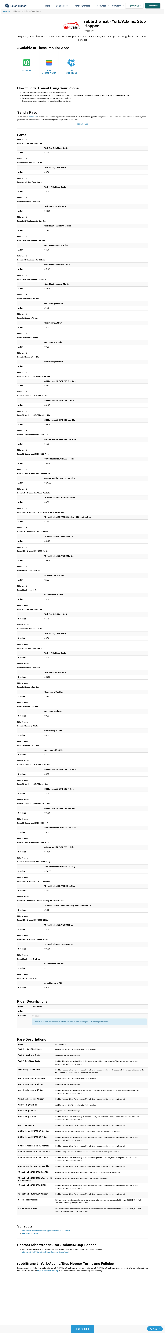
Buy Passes (82, 1329)
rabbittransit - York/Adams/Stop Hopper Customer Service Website (46, 1252)
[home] (16, 6)
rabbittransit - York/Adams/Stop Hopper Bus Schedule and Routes (46, 1231)
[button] (48, 6)
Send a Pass (32, 117)
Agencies (6, 11)
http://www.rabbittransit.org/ (48, 1271)
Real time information (30, 1233)
